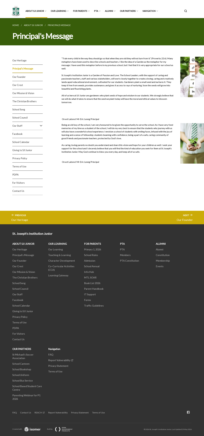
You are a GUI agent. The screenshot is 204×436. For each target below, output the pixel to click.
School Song (18, 109)
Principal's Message (22, 68)
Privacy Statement (58, 365)
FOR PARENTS (80, 11)
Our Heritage (19, 60)
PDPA (15, 174)
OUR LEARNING (58, 11)
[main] (102, 121)
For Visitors (18, 182)
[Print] (192, 60)
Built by (62, 429)
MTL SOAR (90, 277)
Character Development (61, 260)
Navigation (149, 11)
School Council (20, 117)
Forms (87, 299)
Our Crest (17, 85)
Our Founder (19, 76)
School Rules (91, 255)
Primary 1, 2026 (92, 249)
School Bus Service (22, 380)
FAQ (50, 354)
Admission (89, 260)
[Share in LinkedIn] (192, 89)
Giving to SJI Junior (22, 150)
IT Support (90, 294)
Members (125, 255)
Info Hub (89, 271)
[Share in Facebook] (192, 81)
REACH (38, 412)
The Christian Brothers (24, 101)
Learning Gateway (58, 275)
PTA (96, 11)
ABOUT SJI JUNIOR (35, 11)
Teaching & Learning (59, 255)
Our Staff (27, 126)
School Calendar (20, 142)
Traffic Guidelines (94, 305)
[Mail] (192, 74)
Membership (163, 260)
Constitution (163, 255)
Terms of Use (19, 166)
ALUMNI (109, 11)
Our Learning (55, 249)
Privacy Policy (19, 158)
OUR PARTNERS (128, 11)
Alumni (159, 249)
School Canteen (21, 363)
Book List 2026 (92, 283)
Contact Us (18, 190)
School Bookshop (21, 369)
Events (160, 266)
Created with (28, 429)
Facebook (17, 133)
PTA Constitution (129, 260)
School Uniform (20, 374)
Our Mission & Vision (23, 93)
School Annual (91, 266)
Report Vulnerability (59, 360)
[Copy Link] (192, 67)
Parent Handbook (94, 288)
